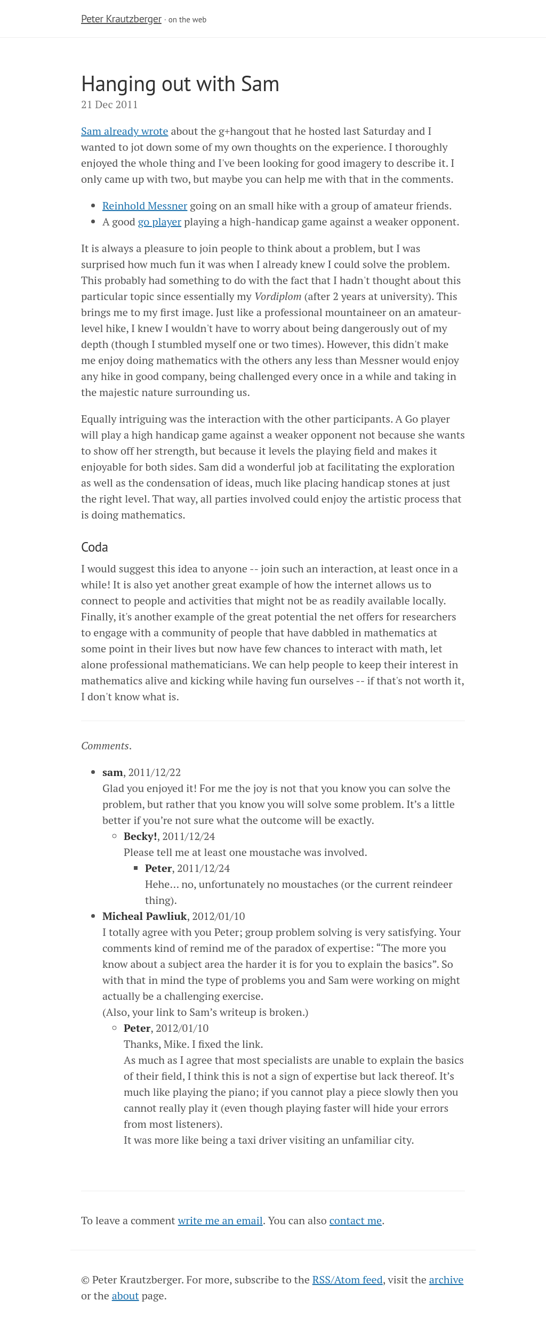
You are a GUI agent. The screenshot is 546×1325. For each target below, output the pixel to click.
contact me (356, 1220)
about (125, 1295)
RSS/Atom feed (347, 1279)
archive (446, 1279)
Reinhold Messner (144, 205)
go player (159, 221)
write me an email (220, 1220)
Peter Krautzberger (121, 19)
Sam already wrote (124, 131)
